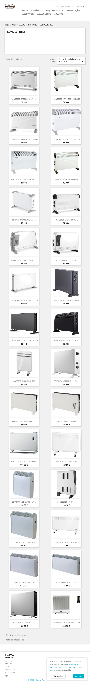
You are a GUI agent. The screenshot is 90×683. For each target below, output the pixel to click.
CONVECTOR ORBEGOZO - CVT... (23, 179)
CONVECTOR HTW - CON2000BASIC (66, 99)
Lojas (7, 675)
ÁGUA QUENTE (44, 14)
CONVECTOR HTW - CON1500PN (23, 462)
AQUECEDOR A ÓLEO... (66, 502)
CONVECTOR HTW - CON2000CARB (66, 623)
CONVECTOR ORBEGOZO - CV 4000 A (66, 139)
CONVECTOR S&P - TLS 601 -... (24, 421)
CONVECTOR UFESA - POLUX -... (66, 260)
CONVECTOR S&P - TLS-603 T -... (66, 421)
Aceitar (78, 676)
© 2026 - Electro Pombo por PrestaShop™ (45, 680)
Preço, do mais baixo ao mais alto (71, 60)
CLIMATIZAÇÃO (73, 10)
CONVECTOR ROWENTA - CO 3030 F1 (66, 341)
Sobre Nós (9, 666)
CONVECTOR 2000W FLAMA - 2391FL (24, 341)
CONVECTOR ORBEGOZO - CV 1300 (24, 99)
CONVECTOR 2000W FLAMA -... (24, 220)
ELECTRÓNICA (28, 14)
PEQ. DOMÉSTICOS (54, 10)
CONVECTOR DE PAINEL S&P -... (24, 502)
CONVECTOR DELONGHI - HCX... (23, 623)
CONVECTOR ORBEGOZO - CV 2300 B (24, 139)
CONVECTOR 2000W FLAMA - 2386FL (66, 300)
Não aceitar (58, 676)
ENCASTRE (58, 14)
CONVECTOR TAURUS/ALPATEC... (23, 260)
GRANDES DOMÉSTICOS (32, 10)
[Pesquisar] (70, 6)
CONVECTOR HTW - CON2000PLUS (66, 179)
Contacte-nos (10, 669)
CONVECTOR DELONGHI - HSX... (66, 381)
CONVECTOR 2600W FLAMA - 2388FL (24, 300)
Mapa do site (10, 672)
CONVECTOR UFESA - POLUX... (66, 220)
